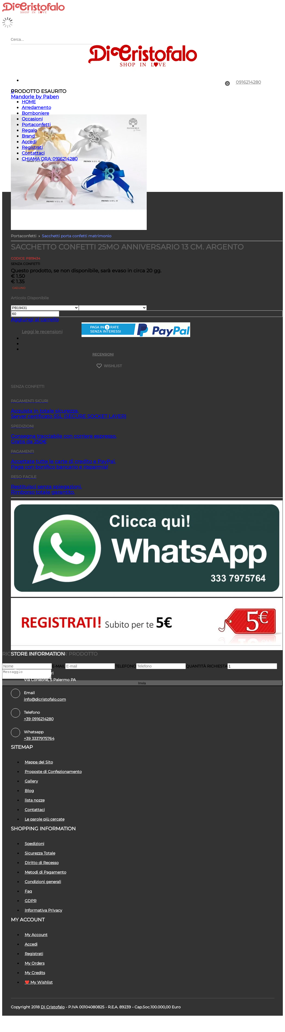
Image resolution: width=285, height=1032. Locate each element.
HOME (29, 101)
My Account (36, 934)
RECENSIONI (103, 354)
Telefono (125, 666)
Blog (29, 790)
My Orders (35, 963)
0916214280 (248, 82)
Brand (28, 136)
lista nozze (35, 800)
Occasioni (32, 118)
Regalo (29, 130)
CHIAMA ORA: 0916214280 (50, 158)
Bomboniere (35, 113)
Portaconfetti (36, 124)
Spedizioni (34, 843)
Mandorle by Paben (35, 97)
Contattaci (33, 153)
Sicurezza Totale (40, 853)
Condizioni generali (43, 881)
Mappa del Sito (39, 762)
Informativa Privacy (43, 910)
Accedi (29, 141)
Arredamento (36, 107)
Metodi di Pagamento (45, 872)
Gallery (31, 781)
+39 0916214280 (39, 718)
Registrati (32, 147)
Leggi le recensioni (42, 331)
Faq (28, 891)
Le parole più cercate (44, 819)
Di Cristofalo (53, 1007)
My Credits (35, 972)
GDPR (30, 900)
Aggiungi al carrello (35, 320)
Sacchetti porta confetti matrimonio (76, 235)
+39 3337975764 (39, 738)
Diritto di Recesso (42, 862)
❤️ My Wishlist (39, 982)
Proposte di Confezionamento (53, 771)
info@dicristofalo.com (45, 699)
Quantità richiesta (206, 666)
